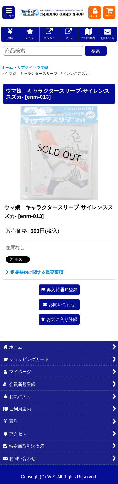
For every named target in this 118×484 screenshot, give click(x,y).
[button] (8, 12)
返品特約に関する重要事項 (34, 272)
